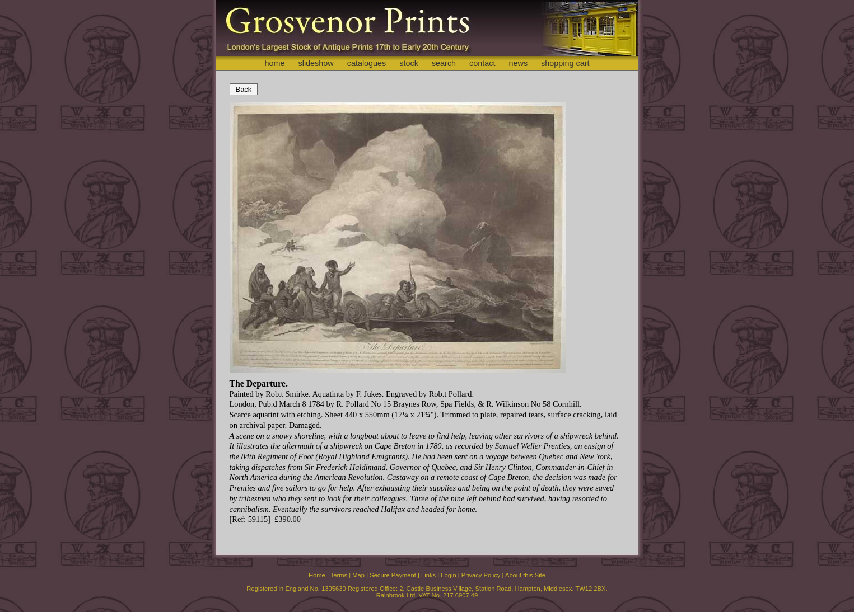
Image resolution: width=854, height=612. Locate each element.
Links (428, 575)
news (518, 63)
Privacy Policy (481, 575)
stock (408, 63)
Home (317, 575)
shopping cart (565, 63)
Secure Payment (393, 575)
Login (448, 575)
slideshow (315, 63)
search (444, 63)
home (274, 63)
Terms (338, 575)
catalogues (366, 63)
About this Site (525, 575)
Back (244, 89)
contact (482, 63)
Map (358, 575)
